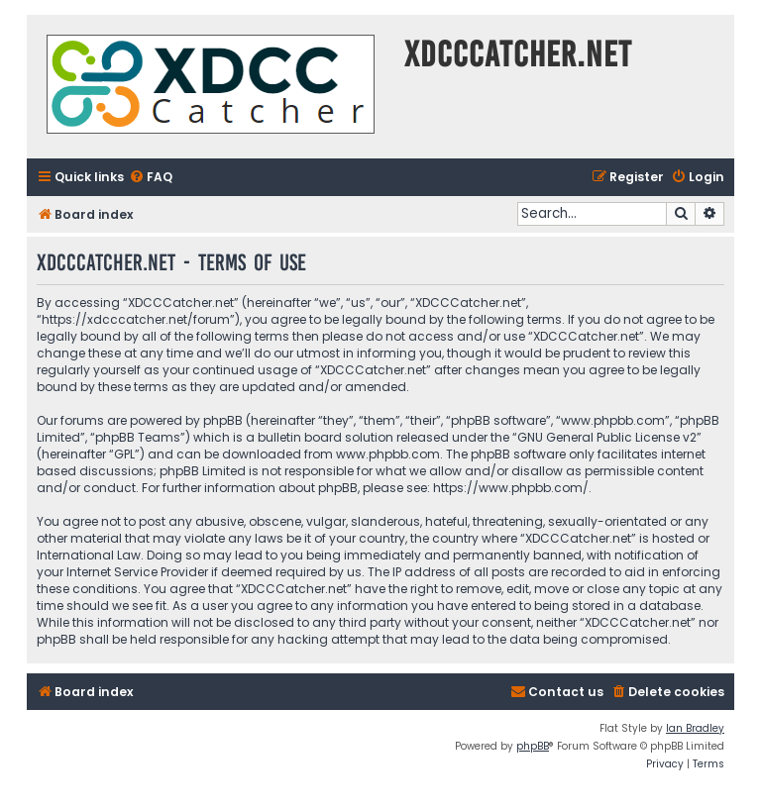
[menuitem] (150, 177)
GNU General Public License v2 (607, 437)
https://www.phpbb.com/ (511, 487)
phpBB (532, 746)
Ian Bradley (695, 728)
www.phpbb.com (388, 454)
